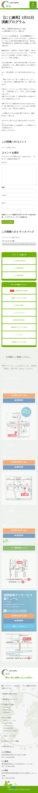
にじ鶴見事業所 (19, 275)
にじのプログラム (19, 312)
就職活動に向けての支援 (19, 327)
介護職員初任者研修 (19, 291)
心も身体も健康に (19, 305)
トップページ (7, 686)
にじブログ (19, 334)
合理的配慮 (6, 712)
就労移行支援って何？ (9, 694)
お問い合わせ (6, 746)
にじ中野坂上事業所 (19, 261)
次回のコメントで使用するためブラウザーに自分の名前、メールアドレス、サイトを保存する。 (19, 216)
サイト (4, 203)
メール (4, 195)
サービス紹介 (6, 718)
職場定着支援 (7, 710)
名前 (3, 187)
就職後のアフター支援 (19, 342)
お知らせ (17, 686)
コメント (4, 162)
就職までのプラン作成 (19, 298)
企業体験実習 (7, 707)
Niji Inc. (17, 789)
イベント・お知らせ (19, 255)
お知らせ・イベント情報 (10, 741)
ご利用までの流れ (8, 704)
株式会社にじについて (9, 699)
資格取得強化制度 (19, 320)
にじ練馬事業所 (19, 268)
